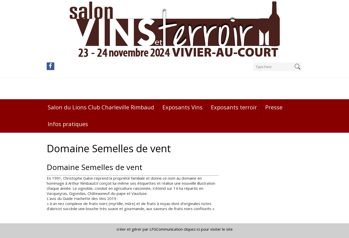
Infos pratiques (68, 124)
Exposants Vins (182, 107)
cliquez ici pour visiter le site (208, 229)
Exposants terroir (234, 107)
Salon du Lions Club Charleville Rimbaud (101, 107)
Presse (273, 107)
